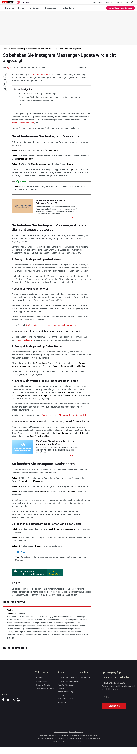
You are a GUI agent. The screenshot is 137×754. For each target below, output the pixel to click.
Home (5, 49)
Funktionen (34, 8)
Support (120, 2)
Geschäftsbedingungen (76, 738)
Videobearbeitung (18, 49)
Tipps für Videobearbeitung (67, 684)
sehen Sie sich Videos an (23, 123)
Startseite (9, 8)
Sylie (9, 67)
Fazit (21, 104)
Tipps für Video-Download (67, 691)
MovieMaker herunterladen (120, 8)
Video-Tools (68, 8)
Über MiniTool (85, 684)
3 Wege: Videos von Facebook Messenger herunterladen (51, 329)
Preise (21, 8)
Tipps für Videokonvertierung (68, 688)
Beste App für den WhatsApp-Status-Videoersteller (64, 419)
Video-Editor (40, 684)
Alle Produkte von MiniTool (102, 2)
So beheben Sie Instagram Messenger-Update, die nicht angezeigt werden (52, 97)
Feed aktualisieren (25, 344)
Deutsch (82, 67)
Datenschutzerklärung (61, 738)
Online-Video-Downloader (45, 695)
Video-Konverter (41, 688)
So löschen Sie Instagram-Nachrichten (36, 101)
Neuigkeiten (62, 709)
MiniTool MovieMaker (41, 74)
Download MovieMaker (68, 28)
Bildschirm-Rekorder (43, 691)
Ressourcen (50, 8)
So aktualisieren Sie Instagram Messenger (38, 93)
